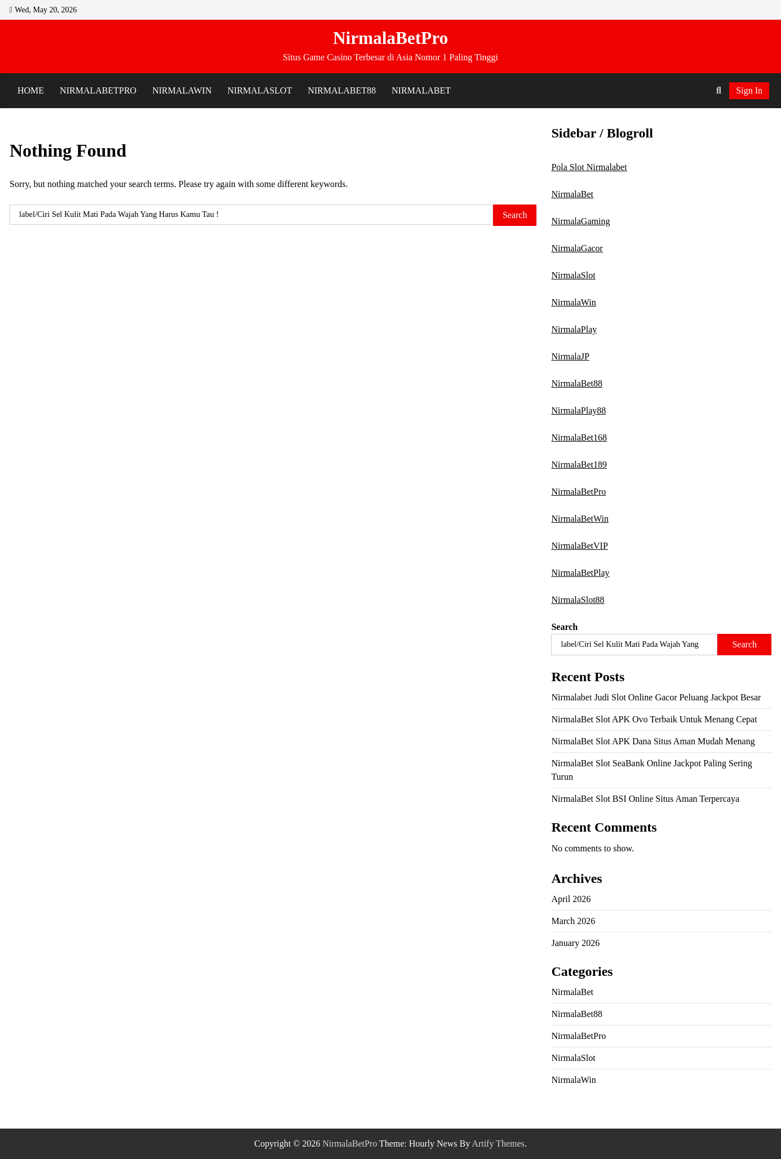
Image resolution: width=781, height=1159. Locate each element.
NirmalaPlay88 (578, 410)
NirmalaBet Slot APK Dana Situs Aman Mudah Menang (653, 741)
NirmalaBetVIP (579, 545)
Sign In (749, 90)
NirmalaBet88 (342, 90)
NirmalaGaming (580, 221)
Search (564, 627)
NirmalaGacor (577, 248)
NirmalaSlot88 (577, 600)
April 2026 (571, 899)
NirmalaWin (181, 90)
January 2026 (575, 943)
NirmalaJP (570, 356)
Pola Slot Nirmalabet (589, 167)
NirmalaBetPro (390, 38)
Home (30, 90)
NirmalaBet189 (579, 464)
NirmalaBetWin (580, 518)
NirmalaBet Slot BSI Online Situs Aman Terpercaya (645, 798)
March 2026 (573, 921)
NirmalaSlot (260, 90)
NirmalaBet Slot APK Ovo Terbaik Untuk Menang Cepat (654, 719)
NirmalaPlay (574, 329)
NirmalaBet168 (579, 437)
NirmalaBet (421, 90)
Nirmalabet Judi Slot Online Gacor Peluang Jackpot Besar (656, 697)
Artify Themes (498, 1143)
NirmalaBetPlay (580, 573)
